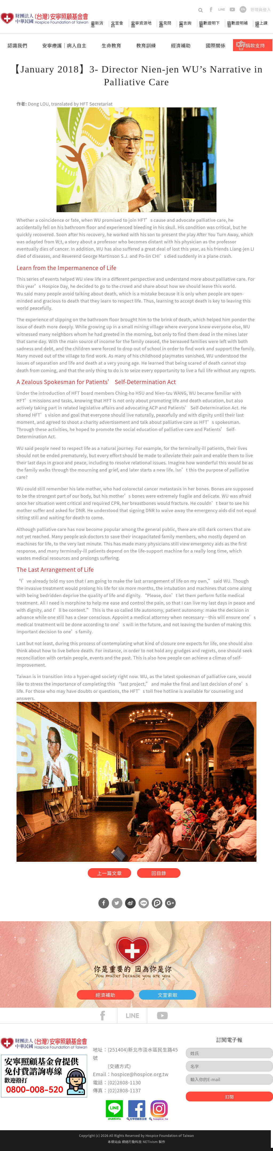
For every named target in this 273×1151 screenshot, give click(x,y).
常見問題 (165, 24)
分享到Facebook (103, 906)
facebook (211, 9)
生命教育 (111, 45)
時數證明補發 (237, 24)
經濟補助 (181, 45)
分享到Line (143, 906)
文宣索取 (178, 997)
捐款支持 (255, 45)
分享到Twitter (117, 906)
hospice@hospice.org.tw (139, 1077)
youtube (232, 9)
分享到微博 (130, 906)
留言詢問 (185, 24)
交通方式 (119, 1068)
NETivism (150, 1144)
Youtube (166, 1019)
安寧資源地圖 (141, 24)
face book (106, 1019)
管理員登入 (260, 9)
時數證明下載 (209, 24)
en (243, 9)
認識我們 (17, 45)
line (221, 9)
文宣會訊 (117, 24)
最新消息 (97, 24)
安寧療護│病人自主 (64, 45)
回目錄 (162, 874)
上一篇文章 (105, 874)
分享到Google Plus (170, 906)
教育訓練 (146, 45)
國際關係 (216, 45)
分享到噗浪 (157, 906)
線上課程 (261, 24)
